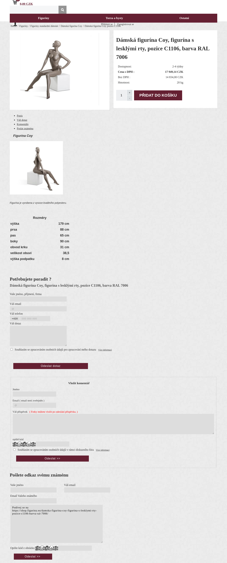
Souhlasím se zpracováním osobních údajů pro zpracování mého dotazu (55, 349)
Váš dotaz (22, 120)
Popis (20, 115)
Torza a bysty (114, 18)
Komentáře (23, 124)
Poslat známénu (25, 128)
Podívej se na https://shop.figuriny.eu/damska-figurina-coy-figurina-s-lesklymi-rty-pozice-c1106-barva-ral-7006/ (56, 524)
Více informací (105, 350)
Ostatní (184, 18)
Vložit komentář (79, 383)
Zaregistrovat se (125, 24)
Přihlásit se (107, 24)
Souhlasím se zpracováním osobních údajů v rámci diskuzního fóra (56, 449)
